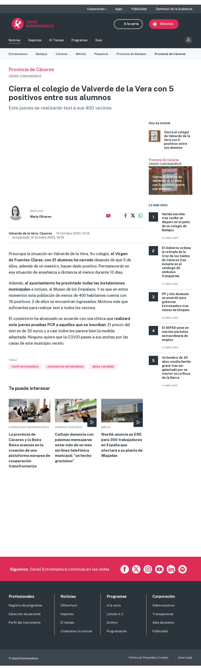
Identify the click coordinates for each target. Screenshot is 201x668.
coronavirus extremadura (65, 368)
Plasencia (102, 56)
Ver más (170, 178)
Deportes (35, 41)
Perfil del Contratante (24, 625)
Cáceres (62, 56)
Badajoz (42, 56)
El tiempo (67, 625)
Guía (98, 41)
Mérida (81, 56)
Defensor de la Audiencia (174, 9)
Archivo (112, 625)
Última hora (69, 608)
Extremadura (18, 56)
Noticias (15, 41)
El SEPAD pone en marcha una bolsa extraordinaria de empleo (175, 335)
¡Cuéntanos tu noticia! (76, 634)
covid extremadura (25, 368)
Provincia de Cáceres (171, 56)
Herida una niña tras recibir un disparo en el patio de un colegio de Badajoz (176, 224)
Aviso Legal (185, 660)
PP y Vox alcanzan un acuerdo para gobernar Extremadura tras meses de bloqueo (176, 304)
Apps (118, 9)
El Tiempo (56, 41)
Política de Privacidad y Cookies (148, 660)
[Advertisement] (100, 532)
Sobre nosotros (163, 608)
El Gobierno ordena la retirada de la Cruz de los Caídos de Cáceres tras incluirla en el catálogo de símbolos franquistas (176, 264)
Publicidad (139, 9)
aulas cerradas (103, 368)
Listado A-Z (115, 616)
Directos (169, 24)
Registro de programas (25, 608)
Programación (117, 634)
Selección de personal (25, 616)
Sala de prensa (163, 625)
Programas (79, 41)
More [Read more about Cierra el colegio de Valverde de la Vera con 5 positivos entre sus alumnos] (170, 141)
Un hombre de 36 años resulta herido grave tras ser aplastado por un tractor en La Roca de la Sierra (176, 369)
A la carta (134, 24)
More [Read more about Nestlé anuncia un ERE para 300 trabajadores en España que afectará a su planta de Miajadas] (122, 430)
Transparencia (162, 616)
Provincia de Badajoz (132, 56)
